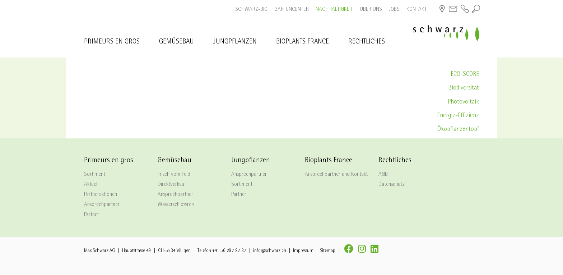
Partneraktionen (100, 195)
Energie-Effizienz (458, 116)
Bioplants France (302, 42)
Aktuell (91, 185)
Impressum (303, 251)
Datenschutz (391, 185)
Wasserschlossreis (176, 205)
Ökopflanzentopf (458, 130)
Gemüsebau (176, 42)
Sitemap (327, 251)
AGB (383, 175)
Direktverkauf (172, 185)
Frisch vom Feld (174, 175)
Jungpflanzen (235, 42)
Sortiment (94, 175)
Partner (91, 215)
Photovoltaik (463, 102)
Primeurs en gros (112, 42)
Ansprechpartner (102, 205)
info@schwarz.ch (269, 251)
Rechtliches (366, 42)
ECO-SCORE (465, 75)
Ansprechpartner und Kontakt (336, 175)
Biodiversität (463, 88)
